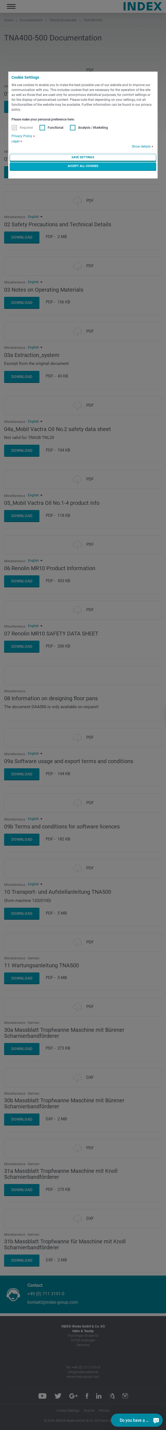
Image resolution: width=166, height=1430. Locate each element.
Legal (15, 141)
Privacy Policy (22, 136)
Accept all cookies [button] (83, 166)
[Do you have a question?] (156, 1420)
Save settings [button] (82, 157)
